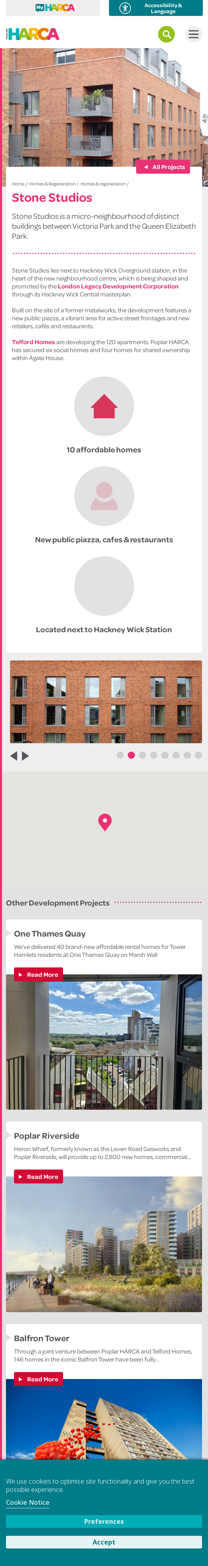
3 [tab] (142, 755)
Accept (104, 1542)
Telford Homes (33, 342)
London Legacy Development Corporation (118, 286)
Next (29, 756)
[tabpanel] (106, 701)
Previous (10, 756)
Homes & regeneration (103, 184)
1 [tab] (120, 755)
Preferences (104, 1521)
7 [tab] (187, 755)
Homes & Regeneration (52, 184)
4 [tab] (153, 755)
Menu (191, 34)
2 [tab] (131, 755)
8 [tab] (198, 755)
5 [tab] (164, 755)
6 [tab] (176, 755)
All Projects (168, 166)
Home (18, 184)
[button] (105, 822)
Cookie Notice (28, 1502)
